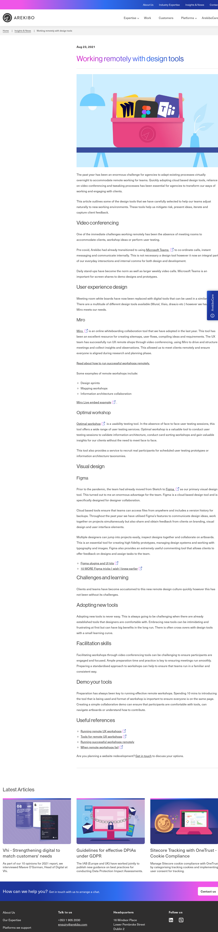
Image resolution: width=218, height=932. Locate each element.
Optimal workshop (91, 424)
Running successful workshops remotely (107, 742)
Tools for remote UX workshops (104, 736)
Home (6, 30)
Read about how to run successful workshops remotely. (113, 363)
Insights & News (194, 4)
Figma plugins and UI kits (100, 563)
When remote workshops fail (102, 747)
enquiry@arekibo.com (72, 924)
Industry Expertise (169, 4)
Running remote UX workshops (104, 731)
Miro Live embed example (96, 402)
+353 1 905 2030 (69, 920)
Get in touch (143, 756)
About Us (148, 4)
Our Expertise (12, 920)
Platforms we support (17, 927)
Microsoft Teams (160, 250)
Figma (173, 489)
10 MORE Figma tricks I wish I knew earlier (112, 568)
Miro (83, 331)
